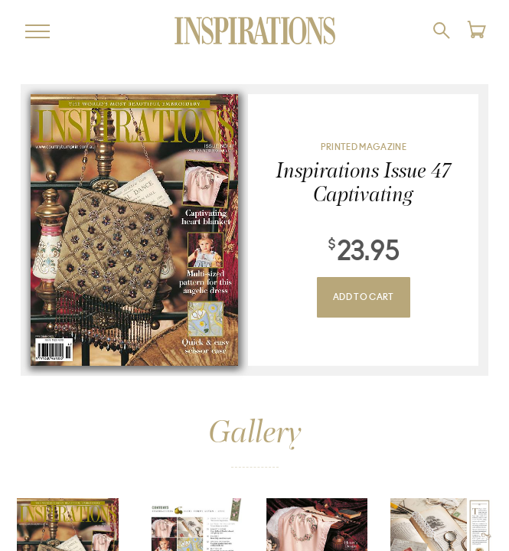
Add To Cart (363, 297)
